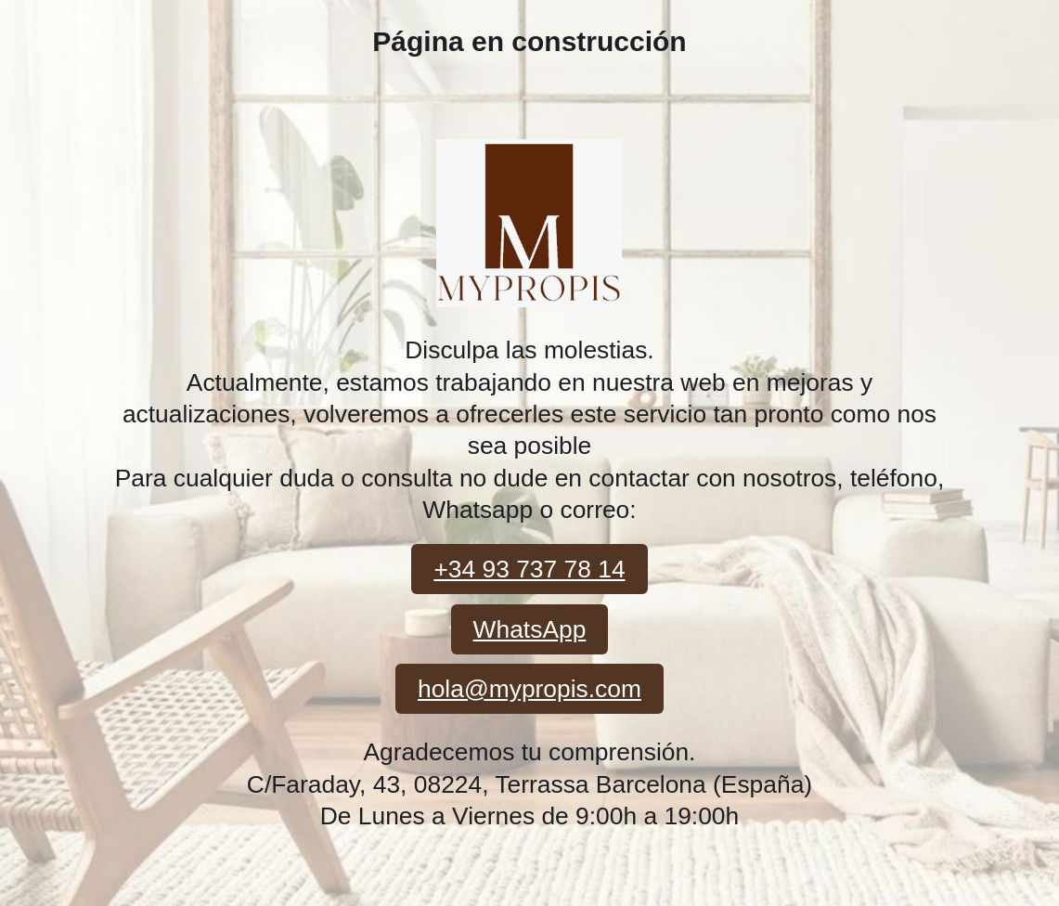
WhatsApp (530, 629)
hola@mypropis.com (529, 689)
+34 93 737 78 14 (529, 569)
